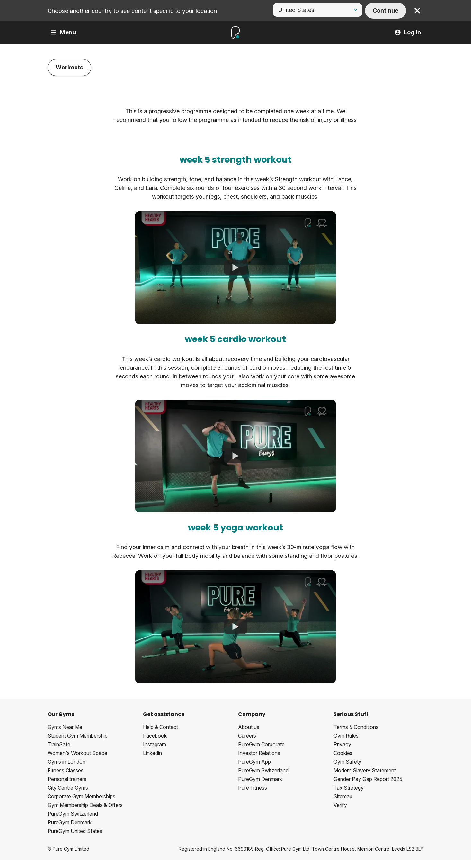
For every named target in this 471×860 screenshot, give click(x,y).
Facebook (155, 735)
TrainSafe (59, 744)
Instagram (154, 744)
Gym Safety (347, 761)
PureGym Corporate (261, 744)
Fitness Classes (66, 770)
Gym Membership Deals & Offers (85, 805)
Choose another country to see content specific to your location (132, 10)
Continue (385, 10)
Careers (247, 735)
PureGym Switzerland (73, 813)
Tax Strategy (348, 787)
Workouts (69, 67)
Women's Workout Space (77, 753)
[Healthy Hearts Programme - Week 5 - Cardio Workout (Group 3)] (235, 455)
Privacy (342, 744)
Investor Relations (259, 753)
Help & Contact (160, 727)
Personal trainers (67, 779)
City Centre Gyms (68, 787)
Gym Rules (346, 735)
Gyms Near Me (65, 727)
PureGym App (254, 761)
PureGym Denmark (70, 822)
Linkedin (152, 753)
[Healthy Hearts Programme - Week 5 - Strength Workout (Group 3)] (235, 267)
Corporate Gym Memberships (81, 796)
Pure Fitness (252, 787)
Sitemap (342, 796)
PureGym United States (75, 831)
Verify (340, 805)
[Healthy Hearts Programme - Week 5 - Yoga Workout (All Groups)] (235, 627)
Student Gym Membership (78, 735)
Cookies (342, 753)
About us (248, 727)
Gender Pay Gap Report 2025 (367, 779)
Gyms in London (66, 761)
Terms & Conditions (355, 727)
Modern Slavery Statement (364, 770)
